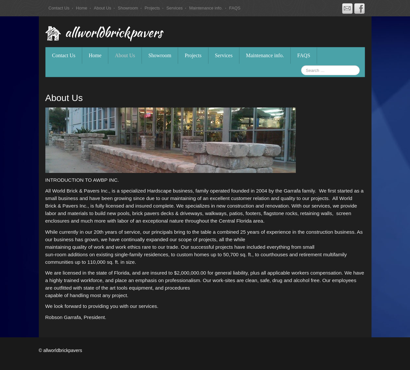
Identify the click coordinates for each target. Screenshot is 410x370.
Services (174, 8)
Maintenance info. (206, 8)
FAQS (235, 8)
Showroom (128, 8)
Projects (152, 8)
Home (81, 8)
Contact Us (59, 8)
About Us (102, 8)
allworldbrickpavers (113, 34)
